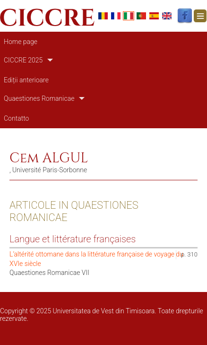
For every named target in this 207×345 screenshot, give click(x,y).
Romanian (103, 15)
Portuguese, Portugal (141, 15)
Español (154, 15)
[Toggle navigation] (200, 16)
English (167, 15)
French (116, 15)
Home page (20, 41)
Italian (128, 15)
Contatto (16, 118)
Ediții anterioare (26, 80)
